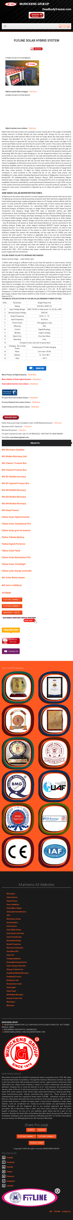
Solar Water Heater (14, 908)
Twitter (7, 1171)
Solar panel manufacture (16, 912)
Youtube (7, 1157)
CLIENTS (31, 1130)
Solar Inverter (12, 897)
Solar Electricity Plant (15, 933)
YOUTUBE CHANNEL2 (12, 606)
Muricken (10, 1005)
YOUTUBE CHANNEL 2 (46, 1136)
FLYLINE (57, 1211)
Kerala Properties (14, 944)
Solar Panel (11, 991)
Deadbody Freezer (14, 977)
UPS (8, 915)
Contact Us (66, 1211)
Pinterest (8, 1176)
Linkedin (7, 1185)
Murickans (11, 1002)
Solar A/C (10, 955)
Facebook (8, 1162)
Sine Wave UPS (13, 951)
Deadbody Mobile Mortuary (18, 973)
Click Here (37, 379)
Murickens (11, 894)
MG (51, 1211)
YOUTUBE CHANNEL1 (12, 600)
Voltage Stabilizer (14, 959)
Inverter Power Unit (14, 998)
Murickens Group (13, 919)
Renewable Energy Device (17, 962)
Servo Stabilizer (13, 904)
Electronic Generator (15, 948)
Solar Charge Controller (16, 966)
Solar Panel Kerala (14, 937)
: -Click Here (32, 92)
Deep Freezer (12, 901)
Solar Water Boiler (14, 930)
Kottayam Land (13, 980)
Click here (34, 384)
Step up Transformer (15, 969)
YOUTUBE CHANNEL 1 (26, 1136)
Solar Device (12, 926)
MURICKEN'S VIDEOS (12, 613)
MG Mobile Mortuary (15, 995)
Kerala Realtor (12, 923)
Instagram (8, 1181)
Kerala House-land (14, 984)
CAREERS (41, 1130)
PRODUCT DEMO (36, 1143)
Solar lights (11, 987)
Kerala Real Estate (14, 941)
